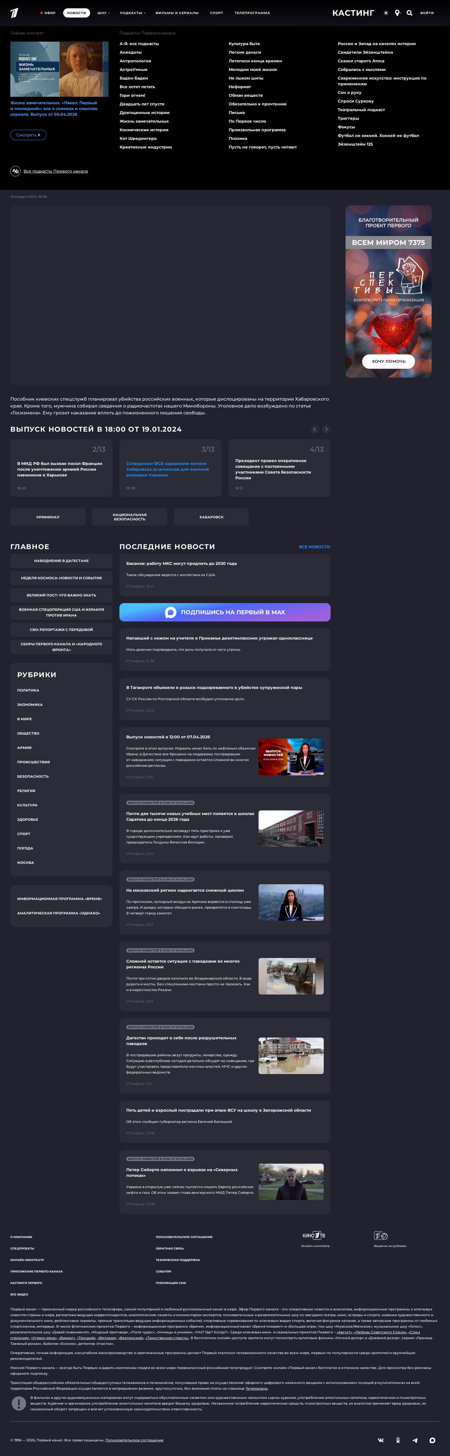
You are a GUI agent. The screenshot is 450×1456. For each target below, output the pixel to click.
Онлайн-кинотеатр (27, 1260)
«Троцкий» (86, 1338)
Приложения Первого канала (36, 1271)
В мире (24, 719)
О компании (21, 1237)
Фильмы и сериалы (177, 13)
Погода (25, 848)
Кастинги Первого (26, 1283)
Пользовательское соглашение (184, 1237)
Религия (26, 791)
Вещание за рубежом (390, 1239)
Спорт (216, 13)
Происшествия (33, 762)
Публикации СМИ (171, 1283)
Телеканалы (257, 1388)
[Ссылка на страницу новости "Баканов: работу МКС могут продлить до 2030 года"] (225, 575)
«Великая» (107, 1338)
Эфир (50, 13)
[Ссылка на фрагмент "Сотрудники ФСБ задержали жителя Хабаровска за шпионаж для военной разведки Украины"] (170, 468)
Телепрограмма (252, 13)
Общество (28, 733)
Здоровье (27, 819)
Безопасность (33, 776)
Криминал (47, 517)
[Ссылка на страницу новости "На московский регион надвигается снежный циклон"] (225, 902)
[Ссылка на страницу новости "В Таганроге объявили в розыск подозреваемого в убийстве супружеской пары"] (225, 699)
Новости (76, 13)
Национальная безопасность (130, 517)
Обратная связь (170, 1248)
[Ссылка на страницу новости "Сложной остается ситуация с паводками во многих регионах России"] (225, 976)
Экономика (30, 704)
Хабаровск (211, 517)
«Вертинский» (131, 1338)
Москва (25, 862)
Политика (28, 690)
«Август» (344, 1332)
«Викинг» (67, 1338)
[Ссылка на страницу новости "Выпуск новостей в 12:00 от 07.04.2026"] (225, 757)
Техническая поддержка (178, 1260)
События (163, 1271)
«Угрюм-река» (44, 1338)
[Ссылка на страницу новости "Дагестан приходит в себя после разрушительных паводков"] (225, 1056)
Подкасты (133, 13)
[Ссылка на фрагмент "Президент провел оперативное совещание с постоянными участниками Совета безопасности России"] (279, 468)
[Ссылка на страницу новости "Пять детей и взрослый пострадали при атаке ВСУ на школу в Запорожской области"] (225, 1121)
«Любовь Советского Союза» (380, 1332)
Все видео (19, 1294)
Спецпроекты (22, 1248)
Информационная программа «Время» (59, 899)
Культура (27, 805)
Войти (427, 13)
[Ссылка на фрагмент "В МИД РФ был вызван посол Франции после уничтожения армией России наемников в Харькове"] (61, 468)
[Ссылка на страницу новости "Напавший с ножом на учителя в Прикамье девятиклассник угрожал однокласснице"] (225, 649)
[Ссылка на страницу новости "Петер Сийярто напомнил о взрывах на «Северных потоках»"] (225, 1182)
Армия (24, 748)
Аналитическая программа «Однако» (58, 913)
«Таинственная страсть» (167, 1338)
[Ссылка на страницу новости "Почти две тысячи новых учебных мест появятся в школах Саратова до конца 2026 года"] (225, 829)
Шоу (104, 13)
